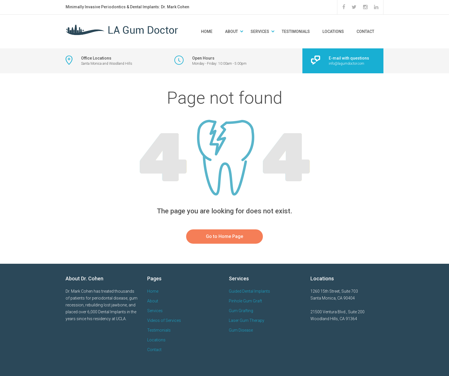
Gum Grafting (241, 310)
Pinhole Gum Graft (245, 301)
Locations (333, 31)
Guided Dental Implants (249, 291)
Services (260, 31)
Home (206, 31)
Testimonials (296, 31)
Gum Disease (241, 330)
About (231, 31)
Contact (365, 31)
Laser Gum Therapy (246, 320)
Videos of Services (164, 320)
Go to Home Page (224, 236)
